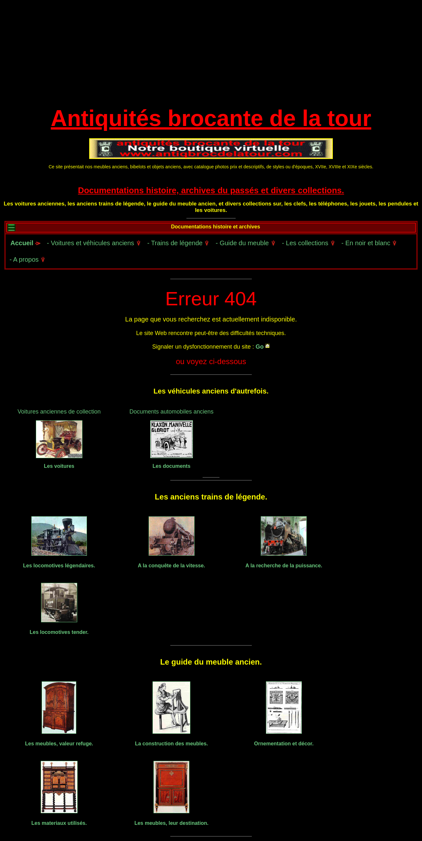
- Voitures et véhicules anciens (94, 243)
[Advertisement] (211, 55)
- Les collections (308, 243)
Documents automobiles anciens (172, 411)
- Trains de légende (178, 243)
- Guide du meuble (245, 243)
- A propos (27, 259)
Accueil (25, 243)
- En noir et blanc (369, 243)
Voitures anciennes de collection (58, 411)
